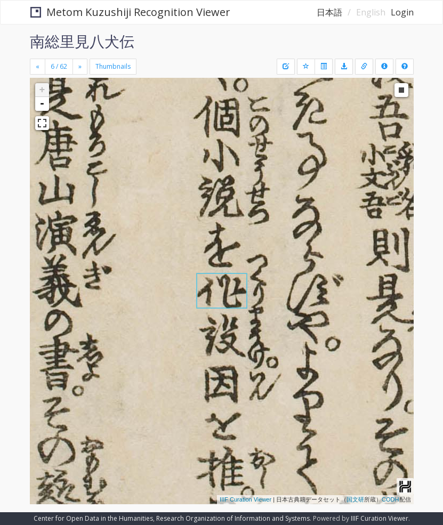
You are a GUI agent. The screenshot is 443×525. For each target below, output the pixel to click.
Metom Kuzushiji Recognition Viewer (130, 12)
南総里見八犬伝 (82, 41)
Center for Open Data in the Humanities (93, 518)
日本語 (329, 12)
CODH (390, 499)
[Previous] (37, 67)
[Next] (80, 67)
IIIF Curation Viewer (245, 499)
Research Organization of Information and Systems (233, 518)
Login (402, 12)
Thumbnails (113, 66)
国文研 (355, 499)
